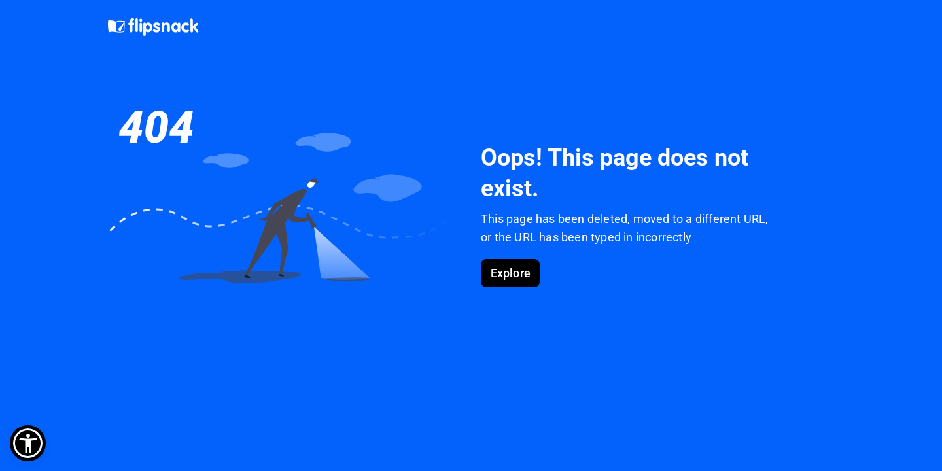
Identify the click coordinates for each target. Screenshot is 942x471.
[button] (28, 443)
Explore (511, 273)
